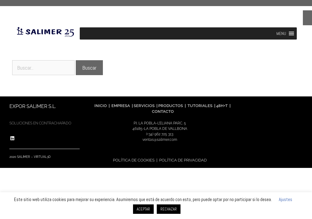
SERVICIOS (144, 105)
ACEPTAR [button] (143, 209)
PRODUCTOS (171, 105)
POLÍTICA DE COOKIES (134, 160)
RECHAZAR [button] (168, 209)
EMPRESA (120, 105)
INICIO (100, 105)
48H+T (222, 105)
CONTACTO (163, 111)
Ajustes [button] (285, 199)
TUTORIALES (199, 105)
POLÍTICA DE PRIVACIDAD (183, 160)
